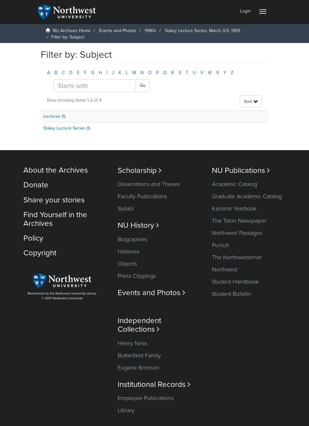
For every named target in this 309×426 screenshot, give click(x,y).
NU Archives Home (72, 30)
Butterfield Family (139, 355)
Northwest (225, 269)
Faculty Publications (142, 196)
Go (143, 85)
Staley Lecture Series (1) (66, 128)
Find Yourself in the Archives (55, 219)
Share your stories (54, 200)
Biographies (132, 239)
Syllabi (126, 208)
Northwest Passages (237, 232)
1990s (150, 30)
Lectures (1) (54, 116)
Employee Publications (146, 398)
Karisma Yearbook (234, 208)
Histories (128, 251)
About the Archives (55, 170)
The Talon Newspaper (239, 220)
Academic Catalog (234, 184)
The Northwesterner (237, 257)
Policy (33, 238)
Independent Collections (139, 325)
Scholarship (140, 170)
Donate (35, 185)
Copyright (39, 253)
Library (126, 410)
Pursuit (220, 245)
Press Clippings (137, 275)
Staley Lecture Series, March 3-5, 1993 (203, 30)
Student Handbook (235, 281)
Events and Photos (117, 30)
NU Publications (241, 170)
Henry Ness (132, 343)
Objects (127, 263)
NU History (138, 225)
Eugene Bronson (138, 367)
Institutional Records (154, 384)
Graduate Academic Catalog (247, 196)
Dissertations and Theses (149, 184)
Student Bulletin (231, 293)
